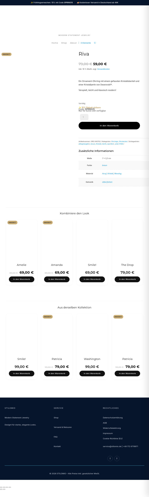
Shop (64, 43)
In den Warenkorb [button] (22, 277)
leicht (104, 136)
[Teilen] (7, 494)
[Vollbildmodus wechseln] (4, 494)
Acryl (104, 166)
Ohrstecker (123, 134)
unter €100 (119, 136)
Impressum (108, 440)
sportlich (110, 136)
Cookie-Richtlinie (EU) (113, 446)
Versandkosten (103, 69)
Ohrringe (114, 134)
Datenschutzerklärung (113, 425)
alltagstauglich (84, 136)
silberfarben (107, 174)
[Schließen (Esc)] (10, 494)
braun (93, 136)
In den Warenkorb (106, 118)
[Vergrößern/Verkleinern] (1, 494)
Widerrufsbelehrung (112, 435)
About (73, 43)
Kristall (98, 136)
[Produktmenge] (84, 118)
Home (55, 43)
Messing (117, 166)
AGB (105, 430)
